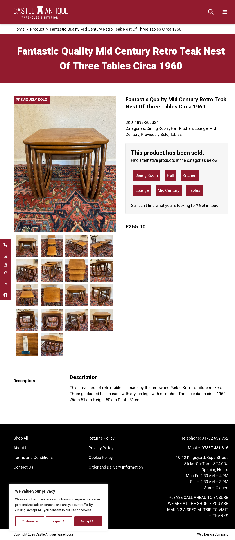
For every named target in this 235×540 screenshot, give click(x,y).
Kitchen (186, 128)
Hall (174, 128)
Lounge (201, 128)
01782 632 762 (215, 438)
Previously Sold (154, 134)
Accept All (88, 521)
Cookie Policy (101, 458)
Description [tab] (24, 381)
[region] (58, 507)
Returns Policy (102, 438)
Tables (176, 134)
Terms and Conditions (33, 458)
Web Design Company (212, 535)
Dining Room (158, 128)
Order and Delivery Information (116, 467)
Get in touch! (210, 205)
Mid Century (168, 190)
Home (19, 29)
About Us (22, 448)
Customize (30, 521)
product (37, 29)
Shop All (21, 438)
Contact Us (5, 264)
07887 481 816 (215, 448)
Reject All (59, 521)
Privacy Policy (101, 448)
